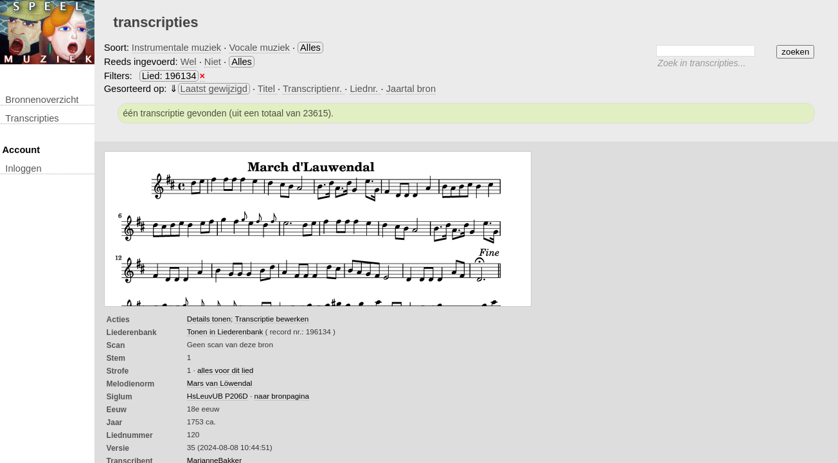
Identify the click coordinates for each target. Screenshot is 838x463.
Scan (116, 345)
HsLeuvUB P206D (217, 396)
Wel (189, 62)
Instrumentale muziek (176, 47)
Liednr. (365, 89)
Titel (268, 89)
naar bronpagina (281, 396)
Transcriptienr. (313, 89)
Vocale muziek (259, 47)
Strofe (118, 371)
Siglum (119, 396)
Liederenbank (132, 332)
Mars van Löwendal (220, 383)
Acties (118, 319)
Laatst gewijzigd (214, 89)
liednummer (130, 435)
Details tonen (209, 318)
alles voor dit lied (225, 370)
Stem (116, 358)
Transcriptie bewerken (271, 318)
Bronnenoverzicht (41, 100)
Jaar (115, 422)
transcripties (31, 118)
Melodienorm (131, 383)
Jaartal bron (411, 89)
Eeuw (117, 409)
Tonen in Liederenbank (226, 331)
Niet (212, 62)
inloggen (23, 168)
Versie (118, 448)
